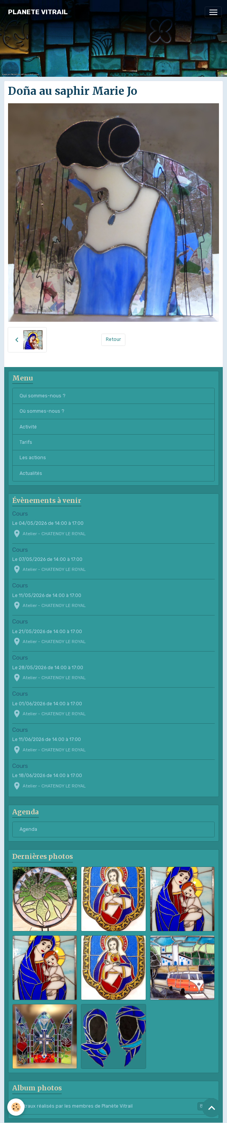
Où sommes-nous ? (42, 411)
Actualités (31, 473)
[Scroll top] (211, 1107)
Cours (20, 513)
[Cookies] (16, 1107)
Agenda (28, 829)
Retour (113, 339)
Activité (28, 427)
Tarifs (26, 442)
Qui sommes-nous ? (43, 396)
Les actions (33, 457)
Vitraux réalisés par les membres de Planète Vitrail (114, 1106)
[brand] (38, 12)
